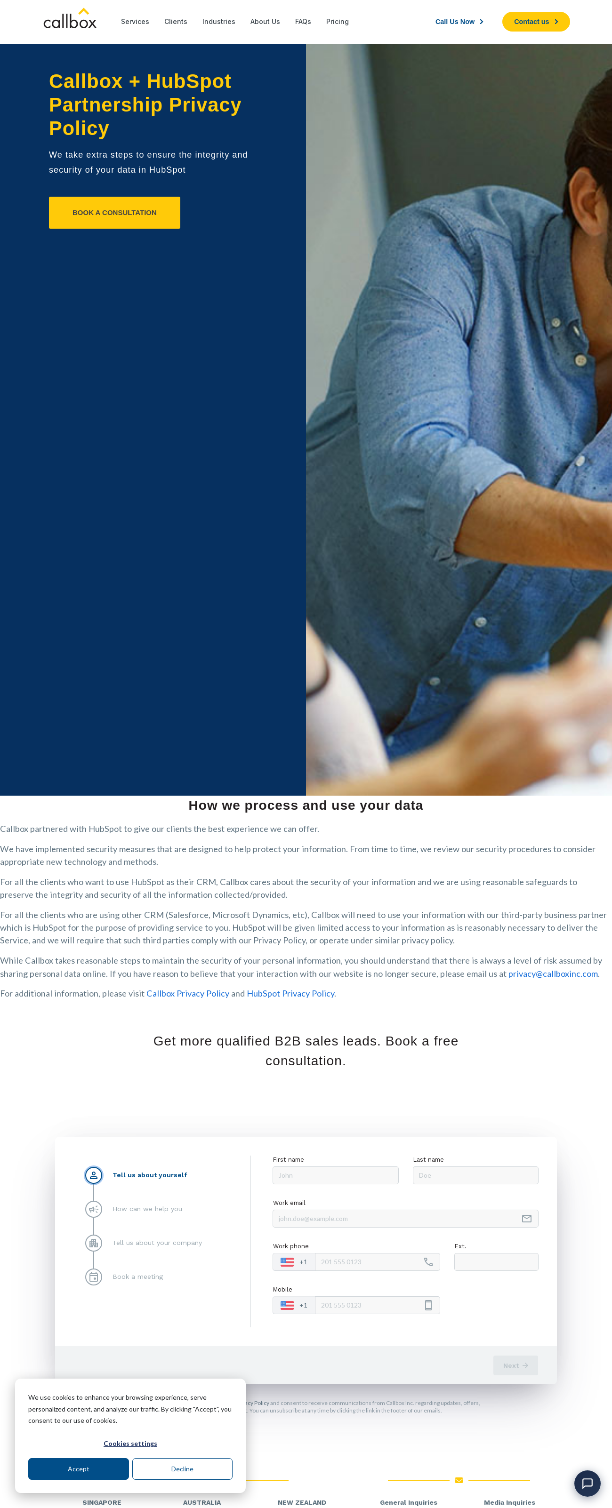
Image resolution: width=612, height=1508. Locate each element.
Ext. (461, 1246)
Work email (289, 1202)
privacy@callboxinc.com (553, 973)
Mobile (282, 1289)
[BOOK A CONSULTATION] (114, 213)
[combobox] (294, 1261)
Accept (78, 1469)
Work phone (291, 1246)
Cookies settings (130, 1443)
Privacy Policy (252, 1402)
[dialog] (130, 1436)
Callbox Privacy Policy (187, 993)
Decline (182, 1469)
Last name (428, 1159)
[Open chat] (587, 1483)
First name (288, 1159)
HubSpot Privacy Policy (290, 993)
